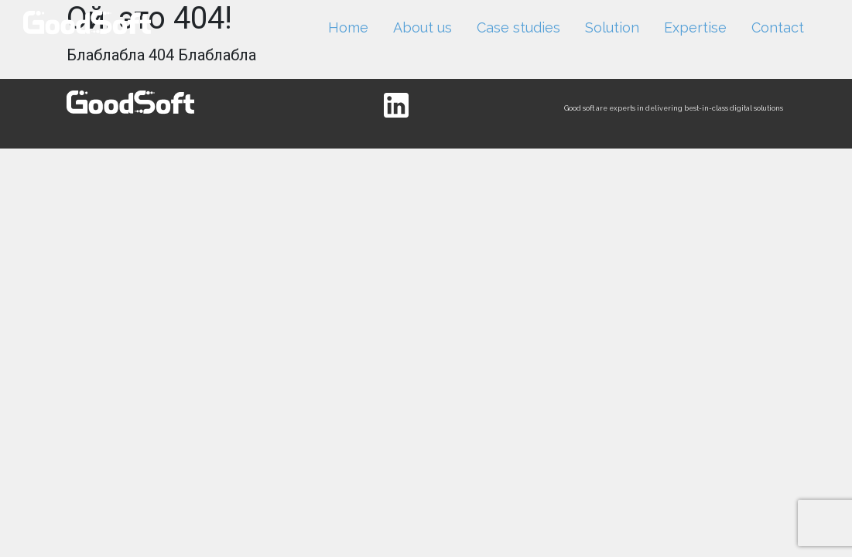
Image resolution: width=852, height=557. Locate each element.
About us (422, 27)
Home (348, 27)
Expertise (695, 27)
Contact (777, 27)
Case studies (518, 27)
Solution (612, 27)
